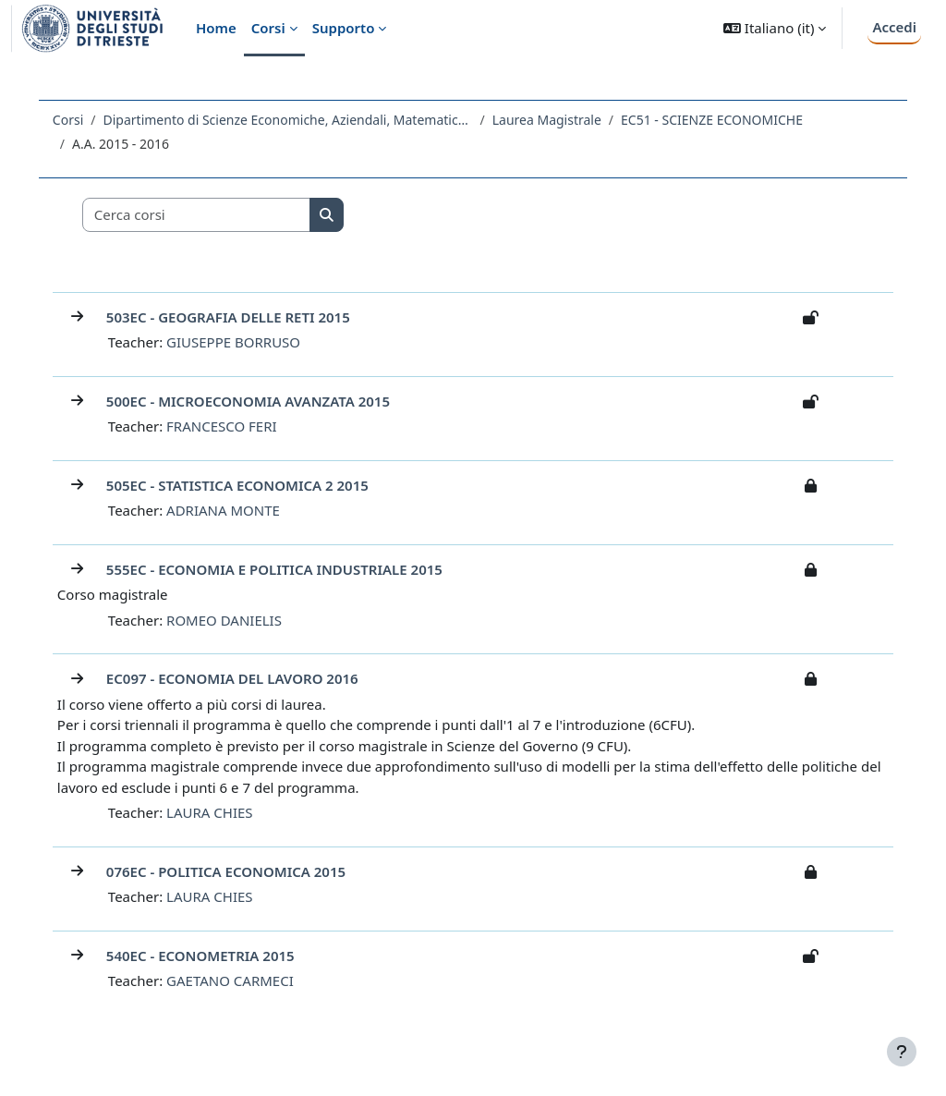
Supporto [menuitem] (343, 27)
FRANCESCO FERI (234, 426)
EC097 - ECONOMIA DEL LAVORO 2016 (245, 678)
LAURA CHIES (222, 812)
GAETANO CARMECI (243, 980)
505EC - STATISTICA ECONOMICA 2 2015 (250, 485)
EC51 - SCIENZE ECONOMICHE (725, 119)
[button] (774, 28)
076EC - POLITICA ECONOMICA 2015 (238, 871)
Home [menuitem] (216, 27)
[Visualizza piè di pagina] (901, 1051)
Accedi (894, 27)
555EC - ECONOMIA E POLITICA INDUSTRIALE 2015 (287, 569)
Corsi (81, 119)
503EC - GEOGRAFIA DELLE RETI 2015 (241, 317)
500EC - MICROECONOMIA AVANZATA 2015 (261, 401)
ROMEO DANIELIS (237, 620)
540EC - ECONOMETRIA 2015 (213, 955)
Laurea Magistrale (559, 119)
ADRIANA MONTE (236, 510)
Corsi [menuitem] (268, 27)
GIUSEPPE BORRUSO (246, 342)
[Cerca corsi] (209, 215)
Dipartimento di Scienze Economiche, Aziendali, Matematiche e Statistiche (301, 119)
